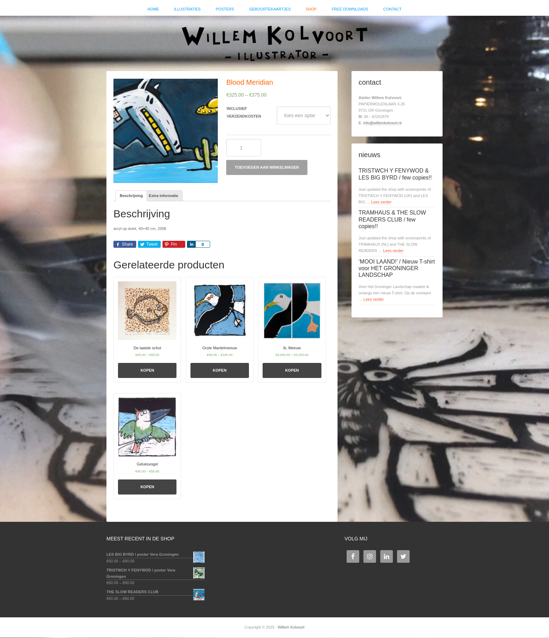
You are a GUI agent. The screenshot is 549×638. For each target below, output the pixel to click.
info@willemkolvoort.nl (382, 123)
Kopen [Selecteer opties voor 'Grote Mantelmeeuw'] (220, 371)
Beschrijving (131, 196)
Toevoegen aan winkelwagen (267, 168)
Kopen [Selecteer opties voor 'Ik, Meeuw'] (292, 371)
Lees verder (381, 202)
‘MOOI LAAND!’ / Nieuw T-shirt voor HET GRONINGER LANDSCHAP (397, 268)
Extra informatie (163, 196)
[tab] (131, 196)
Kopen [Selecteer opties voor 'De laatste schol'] (147, 371)
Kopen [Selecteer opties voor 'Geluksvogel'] (147, 487)
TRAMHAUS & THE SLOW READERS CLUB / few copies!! (392, 220)
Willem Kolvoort (274, 40)
